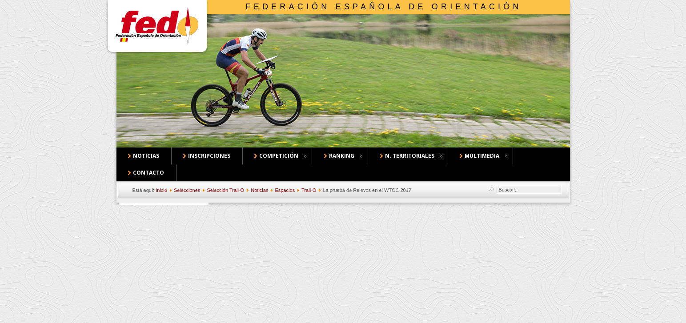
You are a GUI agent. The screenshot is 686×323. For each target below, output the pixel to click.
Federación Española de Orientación (384, 6)
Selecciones (187, 190)
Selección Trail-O (225, 190)
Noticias (259, 190)
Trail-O (308, 190)
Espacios (285, 190)
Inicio (161, 190)
